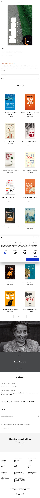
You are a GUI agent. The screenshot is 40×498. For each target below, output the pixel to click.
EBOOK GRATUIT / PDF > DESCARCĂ (8, 63)
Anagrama (24, 489)
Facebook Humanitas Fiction (19, 476)
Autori (2, 466)
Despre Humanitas (4, 477)
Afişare (35, 256)
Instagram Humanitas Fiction (19, 477)
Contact (2, 479)
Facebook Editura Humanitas (19, 472)
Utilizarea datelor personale (32, 472)
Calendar (3, 409)
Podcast (2, 473)
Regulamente (30, 476)
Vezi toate (20, 316)
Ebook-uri (2, 476)
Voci (28, 467)
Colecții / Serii (3, 465)
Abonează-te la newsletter (6, 428)
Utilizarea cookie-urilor (31, 473)
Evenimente (3, 464)
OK (32, 259)
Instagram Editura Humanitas (19, 473)
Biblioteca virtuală (4, 474)
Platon (3, 52)
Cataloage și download (5, 478)
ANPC (29, 477)
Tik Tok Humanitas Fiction (18, 478)
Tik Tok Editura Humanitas (19, 474)
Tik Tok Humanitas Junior (18, 482)
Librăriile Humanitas (4, 472)
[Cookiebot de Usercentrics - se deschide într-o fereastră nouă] (34, 237)
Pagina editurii (3, 460)
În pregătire (3, 462)
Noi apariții (3, 461)
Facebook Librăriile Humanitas (19, 479)
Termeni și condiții (31, 474)
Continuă (3, 70)
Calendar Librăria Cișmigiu (7, 416)
